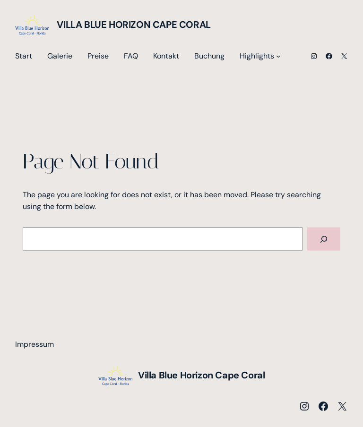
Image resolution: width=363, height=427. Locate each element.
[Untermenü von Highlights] (278, 56)
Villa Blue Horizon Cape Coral (133, 24)
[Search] (323, 239)
